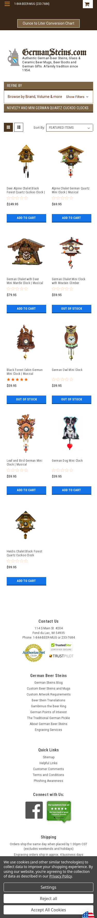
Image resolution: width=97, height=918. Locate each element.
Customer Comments (48, 769)
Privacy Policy (60, 876)
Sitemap (48, 757)
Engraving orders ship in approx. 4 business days (48, 854)
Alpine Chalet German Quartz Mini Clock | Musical (71, 190)
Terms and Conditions (48, 775)
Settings (48, 887)
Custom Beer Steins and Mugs (48, 688)
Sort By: (39, 127)
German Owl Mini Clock (67, 370)
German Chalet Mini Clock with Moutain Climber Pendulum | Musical (69, 281)
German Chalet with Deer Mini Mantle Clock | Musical (25, 281)
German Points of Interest (48, 712)
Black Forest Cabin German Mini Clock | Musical (25, 372)
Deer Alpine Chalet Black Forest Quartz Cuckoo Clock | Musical (26, 190)
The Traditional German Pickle (48, 718)
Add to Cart (26, 218)
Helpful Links (48, 763)
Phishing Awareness (48, 781)
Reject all (48, 898)
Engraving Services (48, 730)
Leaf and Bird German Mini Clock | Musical (24, 462)
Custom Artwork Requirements (49, 694)
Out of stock (71, 308)
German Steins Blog (48, 682)
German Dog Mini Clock (67, 460)
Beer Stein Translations (48, 700)
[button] (48, 96)
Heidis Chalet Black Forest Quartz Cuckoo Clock (24, 553)
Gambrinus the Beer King (48, 706)
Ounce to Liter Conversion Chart (48, 23)
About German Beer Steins (48, 724)
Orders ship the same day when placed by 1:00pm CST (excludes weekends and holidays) (48, 846)
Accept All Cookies (48, 910)
